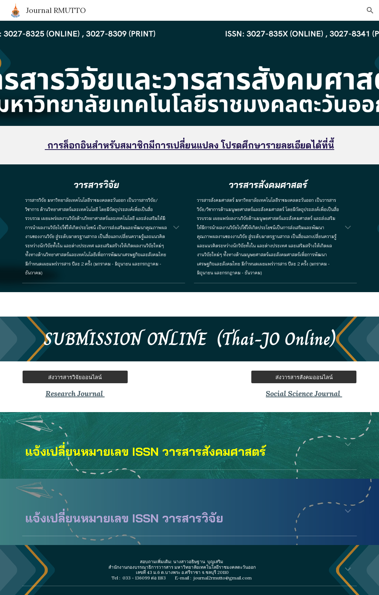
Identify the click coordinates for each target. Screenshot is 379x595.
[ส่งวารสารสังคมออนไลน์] (303, 377)
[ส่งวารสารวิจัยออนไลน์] (75, 377)
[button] (370, 10)
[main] (189, 145)
